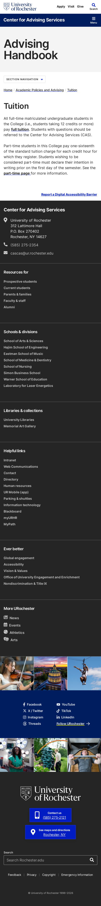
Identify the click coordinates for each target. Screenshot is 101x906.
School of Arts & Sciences (23, 341)
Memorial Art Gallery (20, 426)
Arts (11, 639)
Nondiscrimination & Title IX (25, 583)
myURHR (10, 517)
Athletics (14, 632)
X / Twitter (33, 711)
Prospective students (20, 281)
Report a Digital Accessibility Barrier (69, 195)
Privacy (31, 875)
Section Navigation (24, 79)
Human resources (17, 486)
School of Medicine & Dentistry (27, 360)
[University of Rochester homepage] (20, 7)
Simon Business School (22, 373)
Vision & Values (16, 571)
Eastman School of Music (23, 353)
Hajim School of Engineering (26, 347)
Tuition (72, 90)
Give (80, 6)
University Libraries (19, 419)
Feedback (14, 875)
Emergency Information (77, 875)
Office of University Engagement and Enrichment (42, 577)
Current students (17, 288)
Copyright (49, 875)
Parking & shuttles (18, 498)
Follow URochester (73, 723)
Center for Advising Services (34, 19)
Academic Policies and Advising (40, 90)
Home (8, 90)
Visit (71, 6)
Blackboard (12, 511)
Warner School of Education (25, 379)
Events (12, 625)
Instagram (33, 717)
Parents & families (17, 294)
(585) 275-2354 (24, 244)
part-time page (17, 173)
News (11, 617)
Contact (10, 473)
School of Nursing (18, 366)
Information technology (22, 505)
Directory (11, 479)
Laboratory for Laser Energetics (28, 385)
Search (8, 852)
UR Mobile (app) (16, 492)
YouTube (66, 704)
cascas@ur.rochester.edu (31, 253)
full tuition (20, 129)
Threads (32, 723)
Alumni (9, 307)
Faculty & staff (15, 300)
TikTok (64, 711)
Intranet (10, 460)
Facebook (32, 704)
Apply (61, 6)
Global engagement (19, 558)
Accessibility (14, 564)
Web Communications (21, 466)
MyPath (10, 524)
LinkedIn (65, 717)
